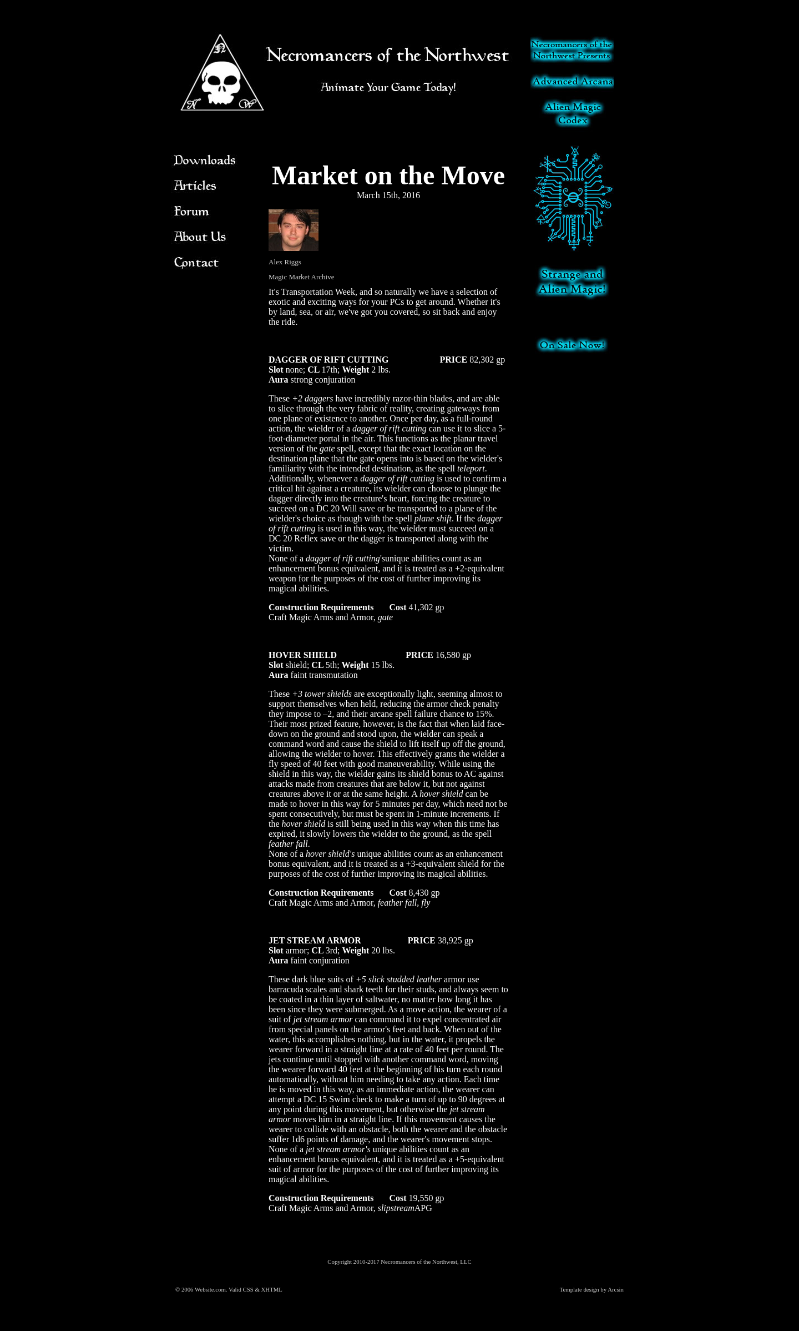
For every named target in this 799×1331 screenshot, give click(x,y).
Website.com (210, 1289)
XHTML (271, 1289)
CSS (248, 1289)
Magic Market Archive (301, 277)
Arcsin (616, 1289)
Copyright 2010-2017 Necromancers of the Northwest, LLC (399, 1261)
